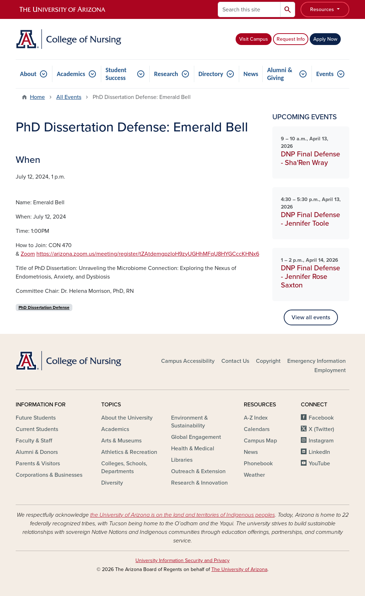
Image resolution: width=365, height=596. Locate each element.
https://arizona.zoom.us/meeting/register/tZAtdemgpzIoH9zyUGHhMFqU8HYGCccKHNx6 (147, 253)
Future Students (36, 417)
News (250, 74)
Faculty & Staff (34, 440)
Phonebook (258, 463)
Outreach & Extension (198, 471)
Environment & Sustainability (189, 421)
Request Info (291, 39)
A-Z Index (256, 417)
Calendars (256, 429)
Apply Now (325, 39)
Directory (211, 74)
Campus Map (260, 440)
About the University (127, 417)
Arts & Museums (121, 440)
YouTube (319, 463)
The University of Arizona (239, 569)
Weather (254, 475)
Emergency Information (316, 361)
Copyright (268, 361)
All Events (68, 97)
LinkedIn (319, 452)
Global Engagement (196, 437)
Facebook (321, 417)
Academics (71, 74)
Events (325, 74)
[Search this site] (249, 9)
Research (166, 74)
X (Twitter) (321, 429)
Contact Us (235, 361)
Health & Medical (192, 448)
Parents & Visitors (38, 463)
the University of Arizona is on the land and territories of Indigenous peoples (182, 515)
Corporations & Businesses (49, 475)
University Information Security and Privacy (182, 560)
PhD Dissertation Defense (44, 307)
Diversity (112, 482)
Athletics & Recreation (129, 452)
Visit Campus (253, 39)
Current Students (37, 429)
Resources (322, 9)
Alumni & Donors (37, 452)
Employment (330, 370)
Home (37, 97)
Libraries (181, 460)
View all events (311, 317)
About (28, 74)
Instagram (321, 440)
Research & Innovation (199, 482)
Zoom (28, 253)
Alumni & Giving (279, 74)
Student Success (116, 74)
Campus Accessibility (188, 361)
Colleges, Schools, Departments (124, 467)
